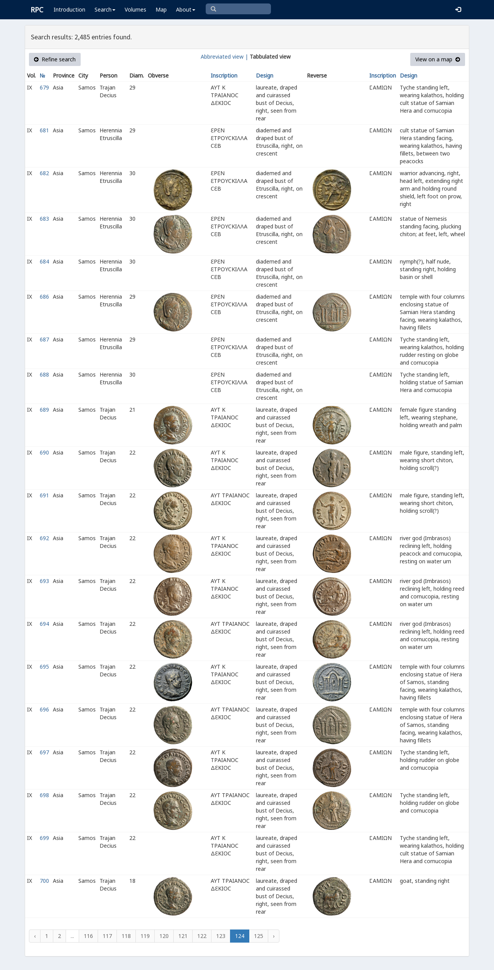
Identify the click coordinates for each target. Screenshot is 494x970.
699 (44, 838)
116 (88, 936)
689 (44, 409)
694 (44, 623)
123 (220, 936)
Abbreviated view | (224, 56)
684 (44, 261)
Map (161, 9)
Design (264, 75)
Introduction (69, 9)
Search (105, 9)
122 (201, 936)
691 (44, 495)
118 (126, 936)
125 (258, 936)
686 (44, 296)
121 (183, 936)
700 (44, 880)
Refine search (55, 59)
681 (44, 130)
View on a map (437, 59)
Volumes (135, 9)
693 (44, 581)
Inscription (224, 75)
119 (145, 936)
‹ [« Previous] (35, 936)
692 (44, 538)
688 (44, 374)
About (185, 9)
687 (44, 339)
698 (44, 795)
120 (164, 936)
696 (44, 709)
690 (44, 452)
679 (44, 87)
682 (44, 173)
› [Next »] (273, 936)
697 (44, 752)
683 (44, 218)
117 (107, 936)
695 (44, 666)
